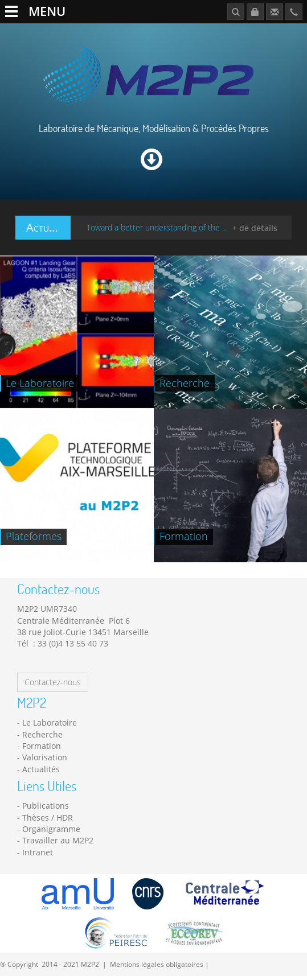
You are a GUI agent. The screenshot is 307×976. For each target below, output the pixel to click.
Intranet (37, 852)
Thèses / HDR (47, 817)
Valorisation (44, 757)
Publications (45, 805)
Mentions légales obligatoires (156, 964)
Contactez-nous (52, 682)
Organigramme (51, 828)
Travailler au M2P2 (57, 840)
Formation (41, 745)
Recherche (42, 734)
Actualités (41, 769)
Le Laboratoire (49, 722)
